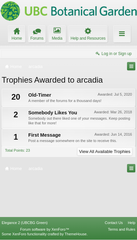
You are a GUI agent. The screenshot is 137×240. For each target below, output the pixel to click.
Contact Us (114, 223)
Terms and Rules (121, 229)
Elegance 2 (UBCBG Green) (25, 223)
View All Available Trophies (104, 151)
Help (131, 223)
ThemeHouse (75, 234)
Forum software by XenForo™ (44, 229)
